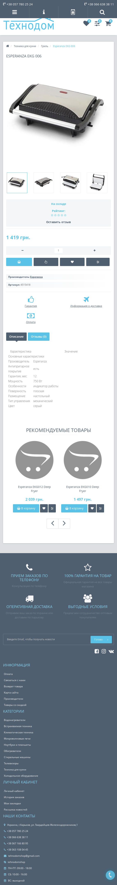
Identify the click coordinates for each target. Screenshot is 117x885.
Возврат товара (13, 686)
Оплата (8, 674)
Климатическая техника (18, 732)
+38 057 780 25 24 (18, 4)
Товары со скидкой (15, 705)
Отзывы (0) (38, 336)
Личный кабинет (14, 791)
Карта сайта (11, 692)
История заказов (14, 797)
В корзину (26, 508)
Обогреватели (12, 751)
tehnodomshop (14, 862)
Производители (13, 698)
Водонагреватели (14, 720)
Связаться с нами (14, 680)
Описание (16, 336)
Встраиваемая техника (18, 726)
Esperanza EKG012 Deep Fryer (34, 489)
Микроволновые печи (17, 738)
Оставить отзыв (58, 222)
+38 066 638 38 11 (99, 4)
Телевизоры (11, 763)
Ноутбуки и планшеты (17, 745)
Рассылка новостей (15, 809)
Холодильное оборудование (21, 775)
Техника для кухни (15, 769)
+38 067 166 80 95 (16, 843)
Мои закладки (12, 803)
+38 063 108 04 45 (16, 849)
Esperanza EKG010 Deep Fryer (82, 489)
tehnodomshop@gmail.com (22, 856)
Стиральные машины (17, 757)
